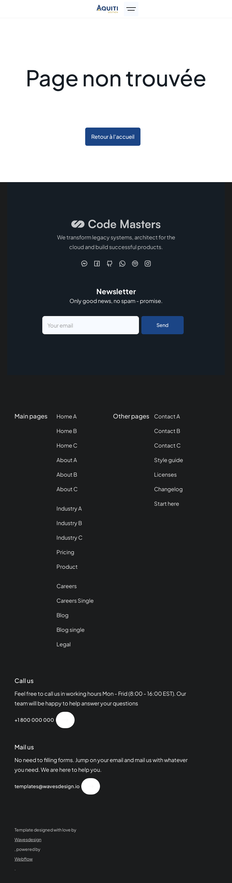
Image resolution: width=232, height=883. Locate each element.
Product (67, 566)
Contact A (167, 416)
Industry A (69, 508)
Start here (166, 503)
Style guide (168, 459)
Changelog (168, 488)
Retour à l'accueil (112, 136)
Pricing (65, 551)
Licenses (165, 474)
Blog (62, 614)
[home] (109, 9)
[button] (131, 9)
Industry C (69, 537)
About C (67, 488)
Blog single (70, 629)
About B (66, 474)
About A (66, 459)
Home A (66, 416)
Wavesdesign (27, 839)
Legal (63, 644)
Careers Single (75, 600)
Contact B (167, 430)
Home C (66, 445)
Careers (66, 585)
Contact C (167, 445)
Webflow (23, 858)
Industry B (69, 522)
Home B (66, 430)
